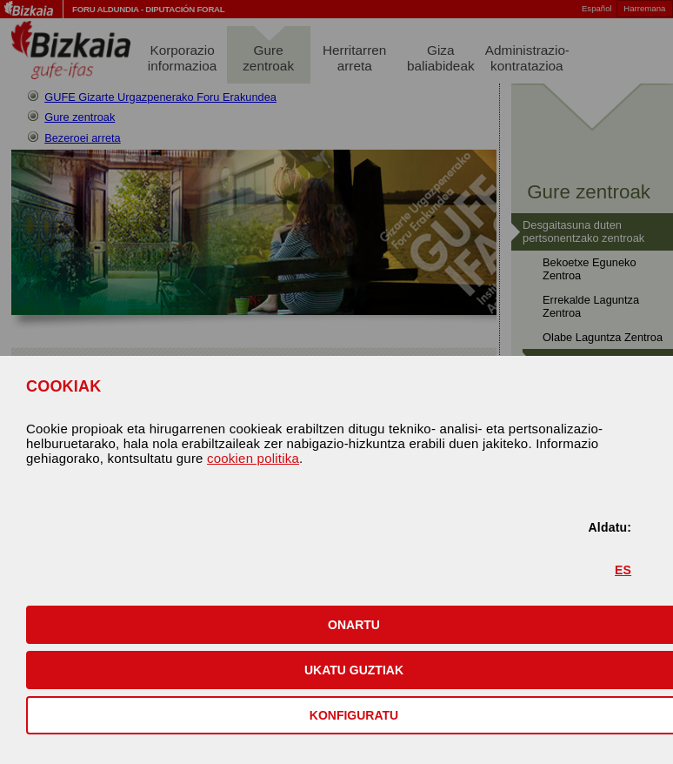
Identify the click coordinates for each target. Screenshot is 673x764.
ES (623, 570)
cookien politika (253, 458)
